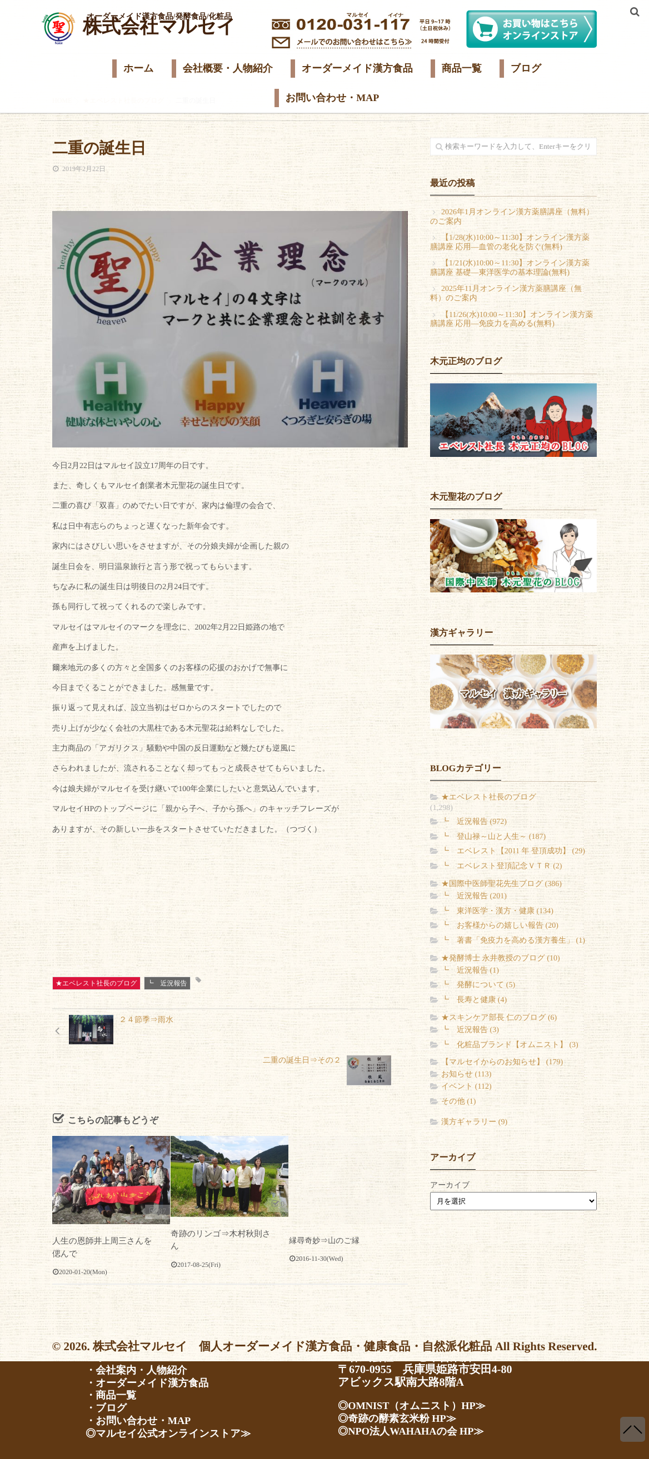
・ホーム (108, 1353)
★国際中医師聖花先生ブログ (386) (501, 884)
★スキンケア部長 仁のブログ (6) (499, 1018)
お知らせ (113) (466, 1074)
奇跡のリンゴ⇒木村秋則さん (222, 1204)
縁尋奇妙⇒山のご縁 (324, 1212)
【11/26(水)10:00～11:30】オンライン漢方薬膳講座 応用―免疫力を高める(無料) (511, 320)
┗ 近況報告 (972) (474, 822)
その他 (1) (458, 1102)
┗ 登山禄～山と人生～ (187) (493, 837)
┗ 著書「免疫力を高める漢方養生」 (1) (513, 941)
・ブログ (108, 1407)
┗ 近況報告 (167, 983)
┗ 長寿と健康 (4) (474, 1000)
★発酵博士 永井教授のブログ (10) (500, 958)
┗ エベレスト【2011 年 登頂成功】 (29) (513, 851)
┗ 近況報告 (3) (470, 1030)
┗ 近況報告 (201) (474, 896)
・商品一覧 (113, 1393)
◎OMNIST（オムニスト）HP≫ (419, 1402)
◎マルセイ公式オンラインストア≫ (176, 1433)
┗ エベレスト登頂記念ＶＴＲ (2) (501, 866)
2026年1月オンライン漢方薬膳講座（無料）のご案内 (512, 217)
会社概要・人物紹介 (228, 68)
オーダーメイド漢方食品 (357, 68)
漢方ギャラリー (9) (474, 1122)
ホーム (138, 68)
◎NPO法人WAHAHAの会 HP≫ (418, 1428)
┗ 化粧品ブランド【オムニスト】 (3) (509, 1045)
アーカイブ (450, 1185)
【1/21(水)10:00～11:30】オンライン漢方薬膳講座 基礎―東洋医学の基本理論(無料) (510, 268)
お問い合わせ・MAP (333, 97)
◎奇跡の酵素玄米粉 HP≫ (402, 1415)
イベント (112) (466, 1087)
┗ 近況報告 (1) (470, 971)
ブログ (526, 68)
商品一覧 (462, 68)
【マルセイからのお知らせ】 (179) (502, 1062)
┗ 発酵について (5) (478, 985)
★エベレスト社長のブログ (96, 983)
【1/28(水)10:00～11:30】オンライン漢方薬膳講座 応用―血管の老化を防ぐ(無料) (510, 242)
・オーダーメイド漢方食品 (153, 1380)
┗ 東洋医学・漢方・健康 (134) (497, 911)
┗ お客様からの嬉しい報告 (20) (499, 926)
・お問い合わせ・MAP (143, 1420)
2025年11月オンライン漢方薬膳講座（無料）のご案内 (506, 294)
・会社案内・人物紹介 (141, 1367)
